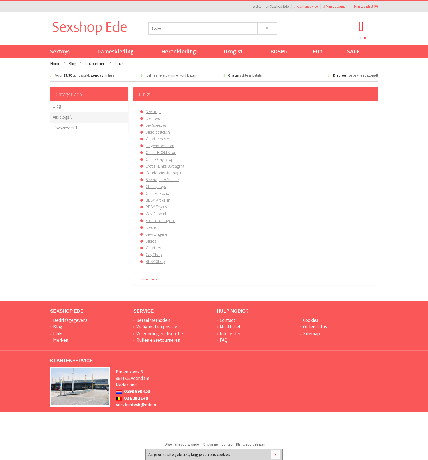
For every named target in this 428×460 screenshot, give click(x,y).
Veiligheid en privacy (156, 327)
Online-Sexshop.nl (160, 193)
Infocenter (230, 334)
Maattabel (230, 327)
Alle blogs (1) (63, 117)
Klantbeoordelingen (250, 444)
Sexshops (153, 111)
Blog (57, 106)
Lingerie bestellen (160, 145)
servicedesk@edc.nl (137, 405)
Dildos (151, 241)
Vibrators (153, 247)
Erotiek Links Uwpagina (165, 166)
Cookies (310, 320)
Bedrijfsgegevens (70, 320)
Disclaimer (211, 444)
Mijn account (334, 6)
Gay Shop (154, 254)
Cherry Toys (156, 186)
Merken (60, 340)
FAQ (223, 340)
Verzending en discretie (159, 334)
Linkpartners (148, 279)
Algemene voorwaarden (183, 444)
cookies (223, 454)
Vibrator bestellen (160, 138)
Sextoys (61, 51)
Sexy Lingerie (156, 234)
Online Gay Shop (159, 159)
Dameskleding (116, 51)
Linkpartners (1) (66, 128)
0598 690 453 (133, 391)
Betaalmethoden (153, 320)
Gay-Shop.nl (156, 213)
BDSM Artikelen (158, 200)
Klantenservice (306, 6)
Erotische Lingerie (160, 220)
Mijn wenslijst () (364, 6)
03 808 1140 (132, 398)
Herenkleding (179, 51)
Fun (317, 51)
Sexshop (153, 227)
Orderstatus (315, 327)
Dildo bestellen (158, 132)
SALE (353, 51)
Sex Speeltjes (156, 125)
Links (58, 334)
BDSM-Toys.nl (157, 207)
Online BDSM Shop (161, 152)
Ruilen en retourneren (158, 340)
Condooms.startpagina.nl (167, 172)
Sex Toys (153, 118)
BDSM (278, 51)
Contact (227, 320)
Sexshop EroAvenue (162, 179)
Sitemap (311, 334)
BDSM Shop (155, 261)
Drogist (234, 51)
